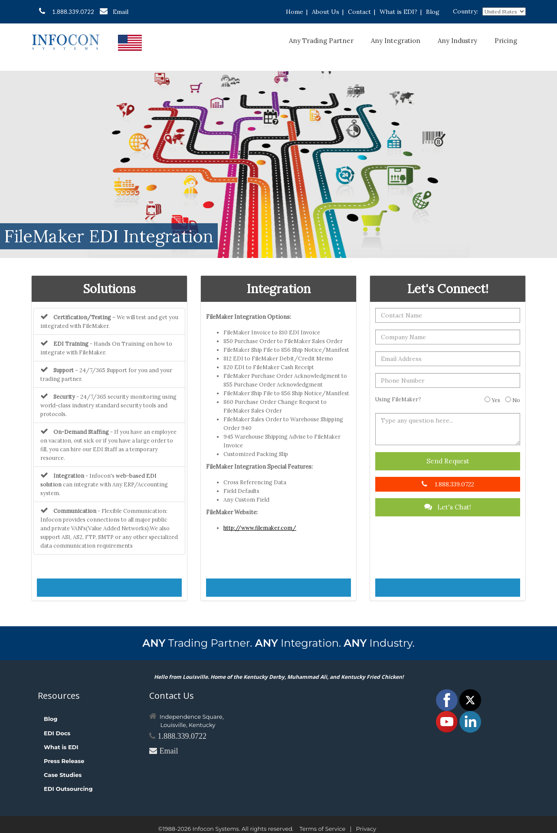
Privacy (366, 828)
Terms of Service (322, 828)
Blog (432, 12)
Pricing (506, 40)
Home (294, 12)
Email (114, 11)
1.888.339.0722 (66, 11)
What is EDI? (398, 12)
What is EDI (61, 747)
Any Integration (395, 40)
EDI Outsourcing (68, 788)
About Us (325, 12)
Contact (359, 12)
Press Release (64, 760)
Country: (465, 11)
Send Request (447, 461)
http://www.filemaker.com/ (259, 527)
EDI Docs (57, 733)
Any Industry (457, 40)
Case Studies (63, 774)
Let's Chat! (447, 507)
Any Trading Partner (321, 40)
